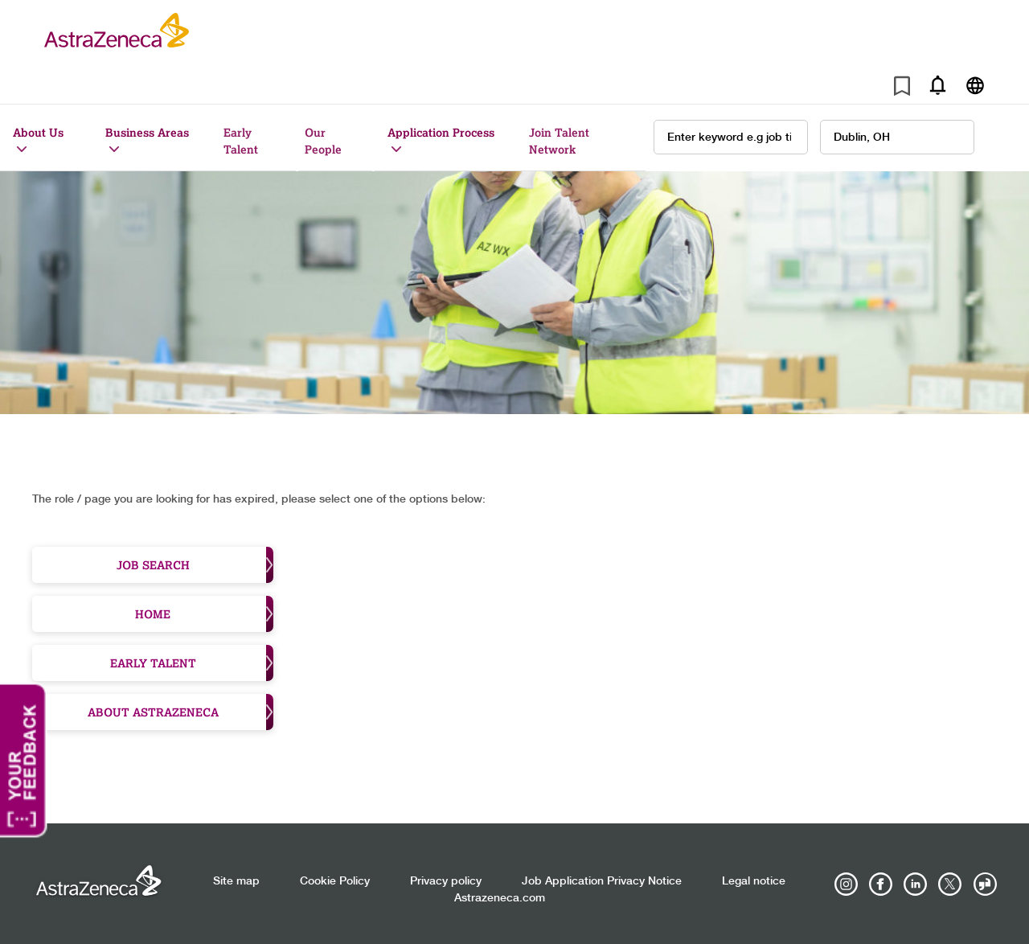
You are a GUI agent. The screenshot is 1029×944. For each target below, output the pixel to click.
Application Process (440, 132)
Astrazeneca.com (499, 898)
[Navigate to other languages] (975, 85)
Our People (323, 140)
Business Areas (147, 132)
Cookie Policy (335, 881)
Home (204, 614)
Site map (236, 881)
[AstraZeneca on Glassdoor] (985, 884)
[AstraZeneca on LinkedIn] (916, 884)
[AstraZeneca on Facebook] (881, 884)
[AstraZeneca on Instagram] (846, 884)
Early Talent (240, 140)
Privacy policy (446, 881)
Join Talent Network (559, 140)
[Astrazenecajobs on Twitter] (950, 884)
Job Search (195, 565)
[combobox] (897, 137)
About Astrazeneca (181, 712)
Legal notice (753, 881)
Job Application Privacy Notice (602, 881)
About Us (38, 132)
